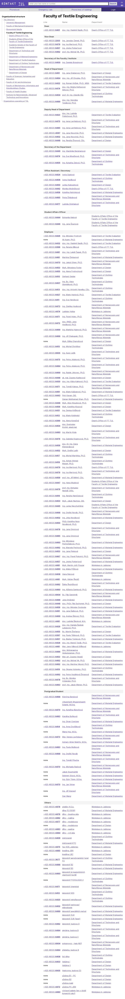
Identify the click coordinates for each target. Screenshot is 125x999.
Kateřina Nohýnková (71, 192)
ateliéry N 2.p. (68, 809)
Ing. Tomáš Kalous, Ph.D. (73, 386)
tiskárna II (66, 968)
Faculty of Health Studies (16, 92)
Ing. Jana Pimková (70, 551)
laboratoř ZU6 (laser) (71, 921)
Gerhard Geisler (69, 276)
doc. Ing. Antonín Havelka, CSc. (76, 289)
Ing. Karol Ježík (68, 353)
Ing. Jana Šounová (70, 224)
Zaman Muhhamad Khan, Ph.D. (75, 399)
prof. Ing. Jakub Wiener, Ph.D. (75, 687)
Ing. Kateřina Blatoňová (72, 712)
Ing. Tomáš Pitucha (70, 763)
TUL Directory (9, 20)
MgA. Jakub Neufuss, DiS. (73, 501)
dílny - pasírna (68, 832)
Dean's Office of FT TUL (102, 30)
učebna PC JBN (69, 990)
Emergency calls (45, 10)
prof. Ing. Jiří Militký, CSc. (73, 477)
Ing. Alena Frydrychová (72, 271)
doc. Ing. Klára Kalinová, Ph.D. (75, 381)
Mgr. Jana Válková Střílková (74, 649)
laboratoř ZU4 (68, 918)
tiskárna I (66, 964)
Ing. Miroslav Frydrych (71, 236)
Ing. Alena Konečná (70, 420)
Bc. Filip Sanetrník (70, 595)
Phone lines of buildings (81, 10)
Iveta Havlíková (68, 180)
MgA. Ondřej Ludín (70, 450)
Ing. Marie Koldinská (71, 415)
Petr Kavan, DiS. (69, 395)
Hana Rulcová (68, 574)
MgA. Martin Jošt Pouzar (73, 565)
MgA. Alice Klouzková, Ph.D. (74, 403)
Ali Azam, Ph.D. (68, 239)
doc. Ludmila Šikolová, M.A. (74, 624)
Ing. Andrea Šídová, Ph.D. (73, 619)
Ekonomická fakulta (14, 29)
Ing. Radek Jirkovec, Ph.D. (73, 372)
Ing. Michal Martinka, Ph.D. (73, 455)
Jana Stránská (68, 600)
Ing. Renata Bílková (70, 247)
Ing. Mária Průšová (70, 569)
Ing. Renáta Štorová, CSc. (73, 140)
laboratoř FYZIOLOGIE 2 (72, 883)
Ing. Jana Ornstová (70, 529)
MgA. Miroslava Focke (71, 267)
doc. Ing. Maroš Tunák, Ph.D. (74, 645)
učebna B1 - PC (68, 978)
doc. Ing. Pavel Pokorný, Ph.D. (75, 556)
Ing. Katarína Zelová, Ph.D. (73, 163)
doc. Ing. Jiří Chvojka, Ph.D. (74, 78)
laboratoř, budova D (70, 927)
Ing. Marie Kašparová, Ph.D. (74, 392)
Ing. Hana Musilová (70, 483)
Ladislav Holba (68, 311)
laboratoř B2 (67, 867)
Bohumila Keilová (69, 217)
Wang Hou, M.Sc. (69, 734)
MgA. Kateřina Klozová (72, 406)
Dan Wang (66, 799)
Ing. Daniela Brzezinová (72, 62)
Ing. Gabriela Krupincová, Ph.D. (75, 439)
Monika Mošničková (70, 188)
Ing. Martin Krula (69, 432)
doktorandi (66, 841)
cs (122, 2)
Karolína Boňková (69, 719)
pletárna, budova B (70, 933)
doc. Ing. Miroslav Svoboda (74, 610)
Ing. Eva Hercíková (70, 300)
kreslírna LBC (67, 857)
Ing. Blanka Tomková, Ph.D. (74, 642)
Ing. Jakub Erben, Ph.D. (72, 262)
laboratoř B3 (67, 871)
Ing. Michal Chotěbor (71, 346)
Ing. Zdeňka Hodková (71, 306)
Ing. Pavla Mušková (70, 750)
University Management (15, 23)
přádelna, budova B (70, 953)
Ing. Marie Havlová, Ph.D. (73, 294)
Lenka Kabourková (70, 185)
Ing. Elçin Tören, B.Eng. (72, 782)
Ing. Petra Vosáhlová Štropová (75, 677)
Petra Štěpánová (69, 197)
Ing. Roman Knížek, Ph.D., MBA (75, 83)
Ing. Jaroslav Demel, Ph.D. (73, 40)
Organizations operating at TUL (16, 101)
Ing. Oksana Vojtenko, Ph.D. (74, 672)
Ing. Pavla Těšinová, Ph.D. (73, 638)
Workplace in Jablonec (102, 311)
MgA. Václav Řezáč (70, 579)
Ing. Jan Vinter (68, 787)
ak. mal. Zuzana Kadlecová (73, 378)
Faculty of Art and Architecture (18, 82)
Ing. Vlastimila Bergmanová (74, 151)
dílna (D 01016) (68, 813)
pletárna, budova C (70, 940)
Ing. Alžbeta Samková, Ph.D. (74, 589)
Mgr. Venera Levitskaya (72, 740)
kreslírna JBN (68, 853)
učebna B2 (66, 982)
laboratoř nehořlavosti (71, 902)
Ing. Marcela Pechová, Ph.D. (74, 547)
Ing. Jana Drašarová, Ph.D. (73, 73)
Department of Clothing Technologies (24, 63)
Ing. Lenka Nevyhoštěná (72, 506)
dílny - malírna (68, 821)
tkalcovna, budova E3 (71, 973)
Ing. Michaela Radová (71, 769)
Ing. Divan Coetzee (70, 724)
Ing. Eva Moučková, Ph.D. (73, 156)
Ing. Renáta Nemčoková (72, 496)
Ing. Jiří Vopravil (69, 794)
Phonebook (14, 10)
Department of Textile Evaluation (106, 83)
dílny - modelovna (70, 824)
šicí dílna (66, 959)
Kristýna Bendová (69, 699)
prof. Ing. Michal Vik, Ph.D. (73, 52)
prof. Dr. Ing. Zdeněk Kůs (73, 95)
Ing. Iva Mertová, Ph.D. (72, 44)
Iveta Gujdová (68, 174)
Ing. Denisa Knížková (71, 410)
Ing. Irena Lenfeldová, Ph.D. (74, 121)
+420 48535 (51, 30)
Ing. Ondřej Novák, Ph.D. (72, 512)
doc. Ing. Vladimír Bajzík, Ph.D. (75, 30)
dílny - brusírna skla (70, 817)
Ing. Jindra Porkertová (71, 48)
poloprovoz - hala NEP (72, 946)
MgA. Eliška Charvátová (72, 341)
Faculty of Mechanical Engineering (20, 26)
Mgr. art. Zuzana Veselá (72, 659)
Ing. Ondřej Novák (70, 756)
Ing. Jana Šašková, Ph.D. (72, 614)
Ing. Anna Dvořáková (71, 729)
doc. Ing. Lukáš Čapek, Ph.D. (74, 252)
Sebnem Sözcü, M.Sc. (71, 778)
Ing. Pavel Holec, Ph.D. (72, 316)
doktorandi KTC (69, 846)
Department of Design (101, 73)
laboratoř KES (68, 896)
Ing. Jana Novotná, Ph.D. (72, 133)
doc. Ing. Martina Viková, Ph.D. (75, 667)
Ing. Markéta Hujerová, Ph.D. (74, 329)
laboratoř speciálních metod (74, 914)
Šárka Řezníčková (69, 584)
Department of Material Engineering (107, 101)
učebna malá (67, 986)
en (122, 5)
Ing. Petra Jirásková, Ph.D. (73, 359)
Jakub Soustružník (70, 775)
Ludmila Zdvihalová (70, 204)
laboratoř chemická (70, 889)
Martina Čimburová (70, 257)
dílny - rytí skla (68, 836)
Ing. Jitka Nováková (70, 518)
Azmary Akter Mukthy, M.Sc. (74, 745)
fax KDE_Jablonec (70, 850)
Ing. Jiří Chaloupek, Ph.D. (73, 336)
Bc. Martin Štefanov (70, 634)
